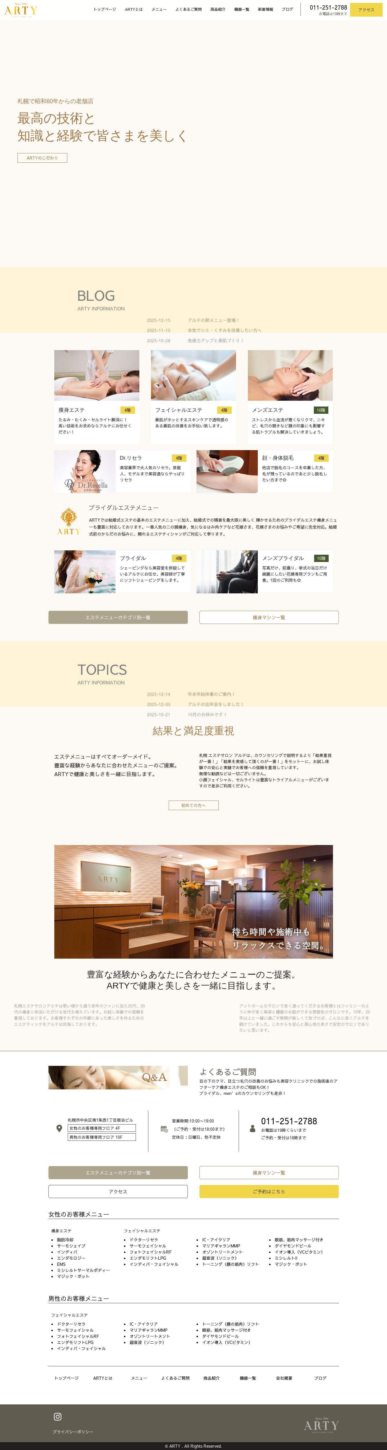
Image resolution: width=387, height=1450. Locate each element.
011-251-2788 (328, 7)
